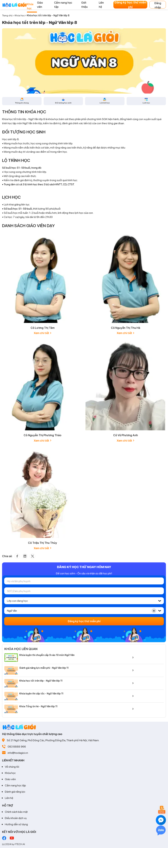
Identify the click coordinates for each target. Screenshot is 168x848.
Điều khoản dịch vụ (16, 818)
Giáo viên (10, 779)
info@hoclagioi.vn (18, 752)
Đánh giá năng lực (15, 791)
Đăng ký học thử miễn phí (130, 5)
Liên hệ (9, 798)
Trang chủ (7, 15)
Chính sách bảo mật (16, 811)
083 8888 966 (17, 746)
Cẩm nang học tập (15, 785)
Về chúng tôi (12, 766)
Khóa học (20, 15)
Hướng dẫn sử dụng (16, 824)
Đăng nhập (157, 5)
